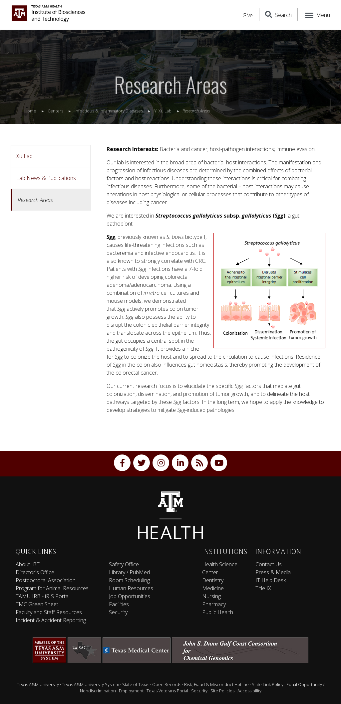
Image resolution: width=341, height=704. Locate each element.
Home (30, 111)
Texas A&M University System (90, 684)
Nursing (211, 596)
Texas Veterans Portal (167, 691)
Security (118, 612)
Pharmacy (214, 604)
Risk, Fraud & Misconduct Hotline (216, 684)
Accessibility (249, 691)
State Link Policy (267, 684)
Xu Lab (24, 156)
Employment (131, 691)
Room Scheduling (129, 580)
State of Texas (135, 684)
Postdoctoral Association (46, 580)
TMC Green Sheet (37, 604)
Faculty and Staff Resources (49, 612)
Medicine (213, 588)
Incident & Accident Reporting (51, 620)
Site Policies (222, 691)
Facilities (119, 604)
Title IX (263, 588)
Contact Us (268, 564)
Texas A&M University (38, 684)
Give (247, 15)
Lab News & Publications (46, 178)
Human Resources (131, 588)
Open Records (166, 684)
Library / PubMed (129, 572)
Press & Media (273, 572)
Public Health (217, 612)
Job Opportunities (129, 596)
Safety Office (124, 564)
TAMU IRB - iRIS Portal (43, 596)
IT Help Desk (270, 580)
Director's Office (35, 572)
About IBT (28, 564)
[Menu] (317, 14)
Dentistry (212, 580)
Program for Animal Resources (52, 588)
